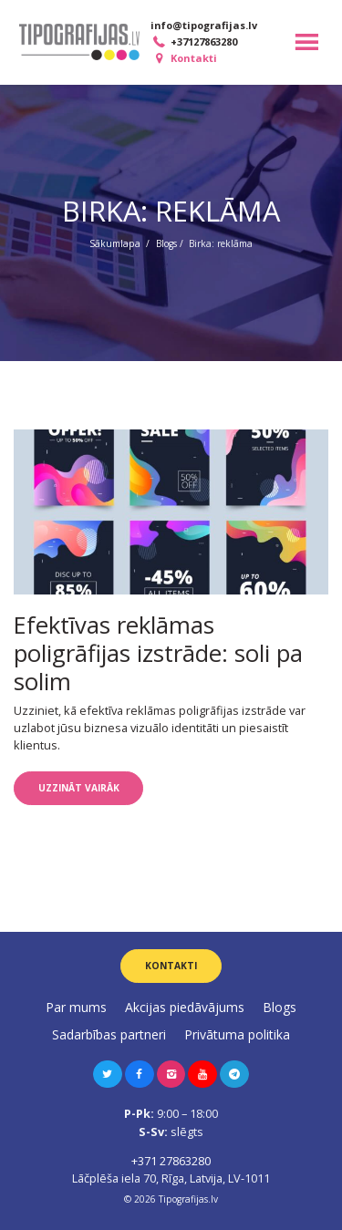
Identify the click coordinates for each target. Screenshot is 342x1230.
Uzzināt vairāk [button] (78, 787)
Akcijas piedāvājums (184, 1007)
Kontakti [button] (171, 965)
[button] (107, 1074)
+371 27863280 (171, 1160)
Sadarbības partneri (109, 1034)
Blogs (166, 243)
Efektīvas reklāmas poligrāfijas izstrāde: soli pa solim (158, 653)
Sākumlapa (114, 243)
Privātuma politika (237, 1034)
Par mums (76, 1007)
